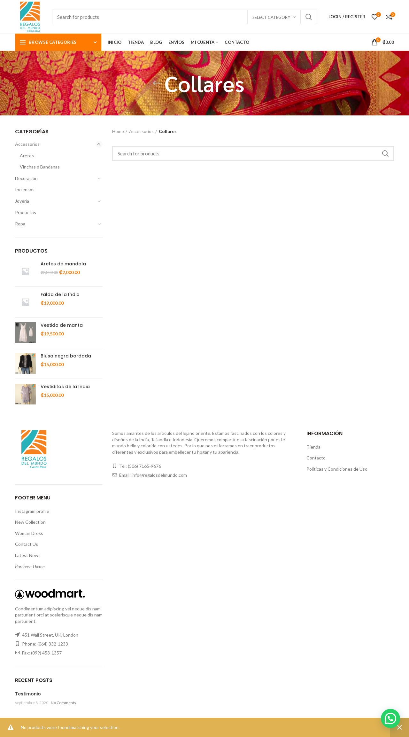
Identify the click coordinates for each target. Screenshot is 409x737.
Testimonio (28, 694)
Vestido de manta (62, 325)
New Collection (30, 522)
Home (118, 131)
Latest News (28, 555)
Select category (271, 17)
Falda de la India (60, 294)
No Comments (63, 702)
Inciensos (25, 189)
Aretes (27, 155)
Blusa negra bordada (66, 356)
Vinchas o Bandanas (40, 166)
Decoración (26, 178)
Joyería (22, 201)
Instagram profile (32, 511)
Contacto (316, 457)
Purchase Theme (29, 566)
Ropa (20, 223)
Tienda (313, 447)
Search (309, 17)
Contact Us (26, 544)
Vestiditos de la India (65, 386)
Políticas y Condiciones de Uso (336, 469)
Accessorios (27, 144)
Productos (25, 212)
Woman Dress (29, 533)
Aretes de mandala (63, 264)
